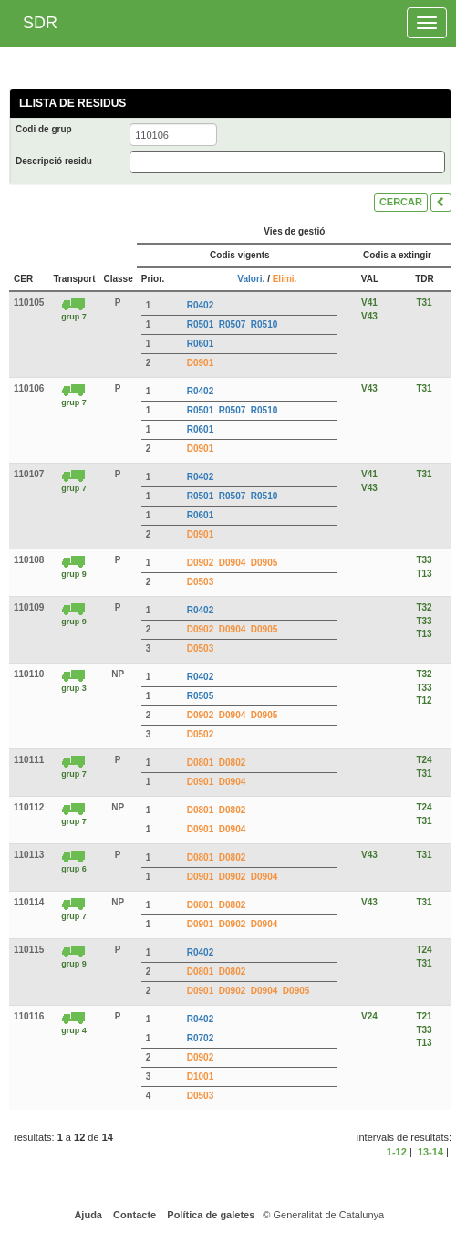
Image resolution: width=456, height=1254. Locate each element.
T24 (423, 760)
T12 (423, 700)
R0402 (200, 305)
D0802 (232, 763)
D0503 (200, 582)
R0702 (200, 1038)
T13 (423, 574)
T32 (423, 607)
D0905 (264, 563)
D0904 (232, 563)
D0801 (200, 763)
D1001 (200, 1076)
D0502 (200, 734)
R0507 (232, 324)
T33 (423, 560)
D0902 (200, 563)
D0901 (200, 363)
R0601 (200, 344)
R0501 (200, 324)
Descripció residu (54, 161)
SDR (40, 23)
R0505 (200, 696)
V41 (369, 303)
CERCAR (400, 201)
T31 (423, 303)
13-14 (430, 1151)
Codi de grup (44, 129)
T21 (423, 1016)
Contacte (133, 1214)
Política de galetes (209, 1214)
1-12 (397, 1151)
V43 (369, 316)
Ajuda (87, 1214)
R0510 (264, 324)
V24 (369, 1016)
